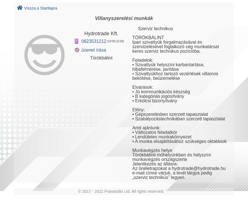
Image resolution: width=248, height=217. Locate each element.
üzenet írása (93, 50)
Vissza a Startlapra (37, 8)
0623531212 (93, 41)
